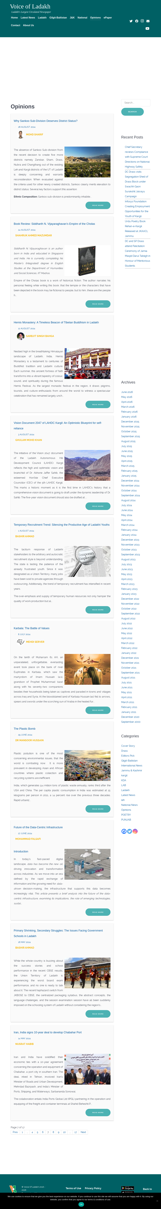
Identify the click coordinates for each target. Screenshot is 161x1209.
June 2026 (127, 392)
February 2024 (129, 529)
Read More (98, 205)
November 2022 (130, 603)
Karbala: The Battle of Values (31, 628)
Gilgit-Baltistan (129, 760)
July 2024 (126, 505)
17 (75, 1132)
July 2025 (126, 446)
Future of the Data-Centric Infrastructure (38, 827)
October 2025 (129, 431)
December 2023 (130, 539)
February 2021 (129, 707)
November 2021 (130, 662)
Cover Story (128, 745)
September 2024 (130, 495)
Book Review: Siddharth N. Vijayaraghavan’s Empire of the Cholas (54, 223)
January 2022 (128, 652)
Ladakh (125, 790)
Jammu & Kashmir (131, 770)
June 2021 (126, 687)
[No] (157, 1200)
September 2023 (130, 554)
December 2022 (130, 598)
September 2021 (130, 672)
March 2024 (127, 525)
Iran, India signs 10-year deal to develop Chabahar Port (48, 1032)
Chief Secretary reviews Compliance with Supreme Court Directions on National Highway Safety (137, 157)
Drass (124, 750)
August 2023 (128, 559)
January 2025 (128, 475)
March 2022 (127, 643)
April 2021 (126, 697)
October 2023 (129, 549)
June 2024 (127, 510)
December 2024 (130, 480)
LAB (123, 785)
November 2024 (130, 485)
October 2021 (128, 667)
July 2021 (126, 682)
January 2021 (128, 712)
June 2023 (127, 569)
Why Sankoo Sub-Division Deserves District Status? (46, 120)
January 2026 (129, 416)
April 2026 (127, 401)
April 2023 (126, 579)
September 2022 (130, 613)
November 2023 (130, 544)
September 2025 (130, 436)
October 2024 (129, 490)
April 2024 (126, 520)
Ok (81, 1204)
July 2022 (126, 623)
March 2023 (127, 584)
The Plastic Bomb (24, 728)
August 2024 (128, 500)
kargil (124, 775)
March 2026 (128, 406)
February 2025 (129, 470)
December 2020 (130, 716)
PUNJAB (126, 819)
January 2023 (128, 593)
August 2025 (128, 441)
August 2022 (128, 618)
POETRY (126, 814)
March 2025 (127, 465)
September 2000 (130, 721)
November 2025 (130, 426)
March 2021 (127, 702)
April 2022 (126, 638)
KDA (123, 780)
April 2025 (126, 461)
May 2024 (126, 515)
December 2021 (130, 657)
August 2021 (128, 677)
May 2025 (126, 456)
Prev (15, 1132)
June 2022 (127, 628)
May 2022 (126, 633)
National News (129, 804)
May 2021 (126, 692)
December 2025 (130, 421)
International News (131, 765)
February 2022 (129, 648)
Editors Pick (127, 755)
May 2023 (126, 574)
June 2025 (127, 451)
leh (123, 800)
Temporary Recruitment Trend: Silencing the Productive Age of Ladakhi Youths (62, 524)
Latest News (128, 795)
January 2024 (128, 534)
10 (64, 1132)
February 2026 (129, 411)
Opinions (126, 809)
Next (83, 1132)
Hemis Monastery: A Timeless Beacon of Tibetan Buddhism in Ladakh (56, 322)
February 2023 (129, 589)
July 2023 (126, 564)
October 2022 (128, 608)
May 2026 (126, 397)
